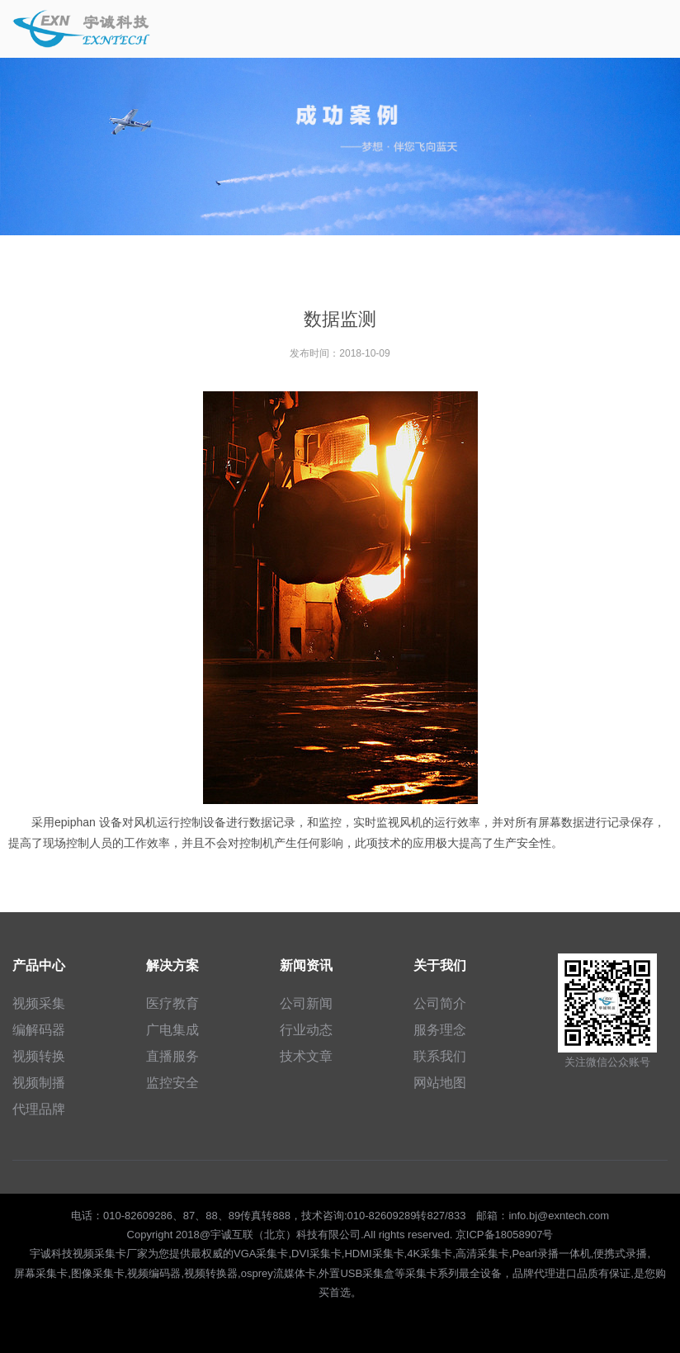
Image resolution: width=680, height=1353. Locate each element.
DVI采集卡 (316, 1253)
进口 (566, 1273)
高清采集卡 (482, 1253)
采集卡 (421, 1273)
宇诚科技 (51, 1253)
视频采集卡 (99, 1253)
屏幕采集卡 (41, 1273)
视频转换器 (211, 1273)
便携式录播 (620, 1253)
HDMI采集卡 (374, 1253)
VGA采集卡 (261, 1253)
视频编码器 (154, 1273)
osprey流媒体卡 (278, 1273)
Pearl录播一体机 (551, 1253)
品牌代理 (533, 1273)
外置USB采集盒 (356, 1273)
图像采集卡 (98, 1273)
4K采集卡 (429, 1253)
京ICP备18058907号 (505, 1234)
